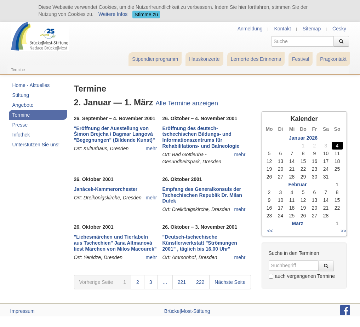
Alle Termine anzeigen (186, 103)
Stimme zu (146, 14)
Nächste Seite (230, 282)
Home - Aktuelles (31, 85)
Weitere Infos (112, 14)
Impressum (22, 311)
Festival (300, 59)
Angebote (23, 105)
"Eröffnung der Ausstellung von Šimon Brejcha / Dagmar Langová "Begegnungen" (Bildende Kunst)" (114, 134)
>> (343, 231)
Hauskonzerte (204, 59)
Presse (20, 125)
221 (182, 282)
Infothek (21, 135)
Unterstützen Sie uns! (36, 144)
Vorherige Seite (96, 282)
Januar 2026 (303, 138)
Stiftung (20, 95)
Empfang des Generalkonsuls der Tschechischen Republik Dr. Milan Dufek (202, 195)
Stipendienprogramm (155, 59)
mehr (151, 148)
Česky (339, 28)
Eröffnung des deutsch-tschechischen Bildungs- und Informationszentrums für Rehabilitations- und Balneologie (201, 137)
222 (200, 282)
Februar (297, 184)
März (297, 223)
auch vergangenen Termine (302, 276)
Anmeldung (250, 28)
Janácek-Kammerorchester (106, 189)
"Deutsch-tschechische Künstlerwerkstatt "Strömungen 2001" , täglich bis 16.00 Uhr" (199, 243)
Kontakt (282, 28)
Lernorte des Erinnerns (256, 59)
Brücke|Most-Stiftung (187, 311)
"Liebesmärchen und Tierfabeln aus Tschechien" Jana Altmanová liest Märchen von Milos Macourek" (115, 243)
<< (270, 231)
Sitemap (312, 28)
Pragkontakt (333, 59)
